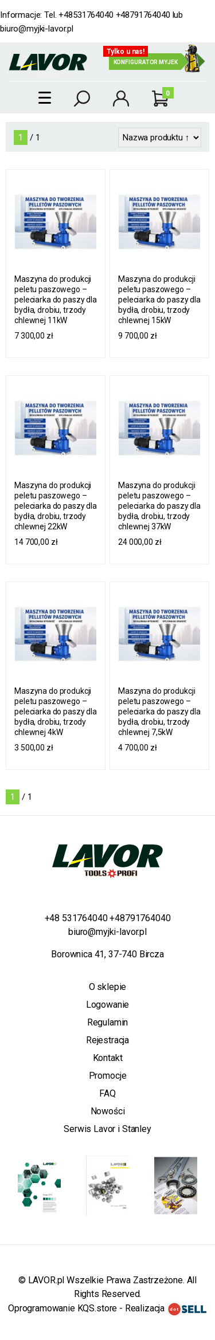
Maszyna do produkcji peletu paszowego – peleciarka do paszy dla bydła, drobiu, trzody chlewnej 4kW (55, 711)
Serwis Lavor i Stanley (107, 1128)
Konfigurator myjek (146, 62)
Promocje (108, 1075)
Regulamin (107, 1022)
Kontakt (108, 1057)
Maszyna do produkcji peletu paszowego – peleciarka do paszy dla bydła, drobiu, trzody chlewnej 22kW (55, 506)
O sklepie (108, 986)
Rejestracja (107, 1040)
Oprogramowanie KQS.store (62, 1308)
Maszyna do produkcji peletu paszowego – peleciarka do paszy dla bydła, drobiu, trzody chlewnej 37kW (159, 506)
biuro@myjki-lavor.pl (36, 28)
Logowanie (108, 1004)
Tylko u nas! (126, 52)
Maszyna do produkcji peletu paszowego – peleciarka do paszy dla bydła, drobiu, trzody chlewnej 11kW (55, 299)
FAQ (107, 1093)
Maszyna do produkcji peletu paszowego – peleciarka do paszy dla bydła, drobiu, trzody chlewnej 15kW (159, 299)
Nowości (108, 1111)
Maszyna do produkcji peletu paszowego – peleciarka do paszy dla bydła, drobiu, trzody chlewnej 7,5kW (159, 711)
